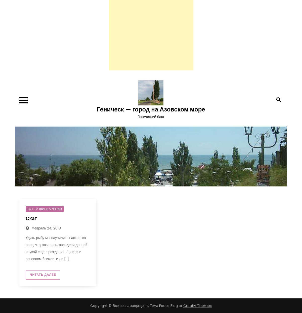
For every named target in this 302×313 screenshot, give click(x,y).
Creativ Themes (197, 305)
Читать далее (43, 274)
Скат (31, 218)
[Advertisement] (151, 35)
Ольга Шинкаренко (45, 209)
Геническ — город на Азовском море (151, 109)
